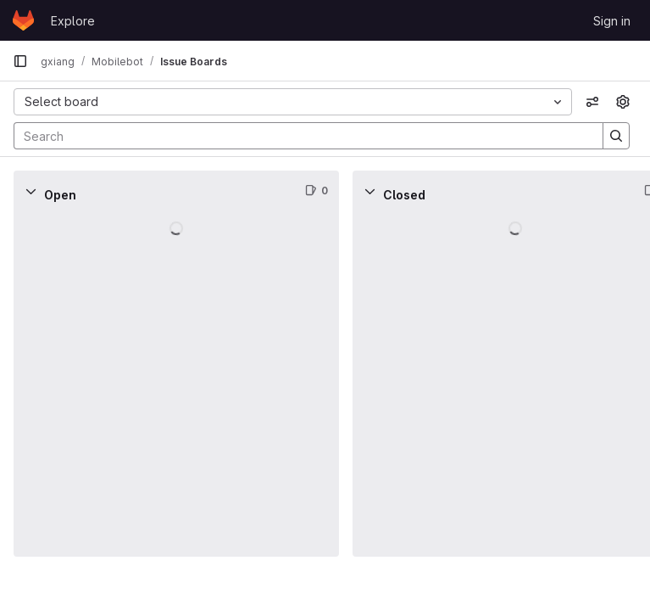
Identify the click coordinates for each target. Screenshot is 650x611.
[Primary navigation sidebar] (20, 61)
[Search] (300, 136)
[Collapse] (30, 191)
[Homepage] (23, 20)
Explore (73, 21)
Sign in (612, 21)
